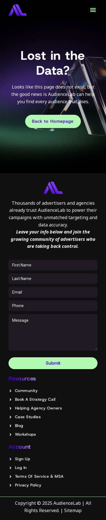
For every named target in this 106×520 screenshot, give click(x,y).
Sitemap (73, 510)
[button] (93, 10)
